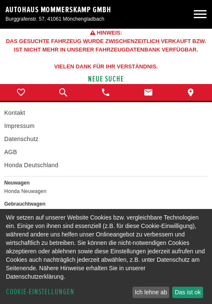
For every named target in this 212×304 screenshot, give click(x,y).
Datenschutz (21, 139)
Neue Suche (106, 79)
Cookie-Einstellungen (40, 292)
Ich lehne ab (151, 292)
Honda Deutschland (31, 165)
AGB (10, 152)
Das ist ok (188, 292)
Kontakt (14, 112)
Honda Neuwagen (25, 191)
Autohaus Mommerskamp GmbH (58, 9)
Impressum (19, 125)
